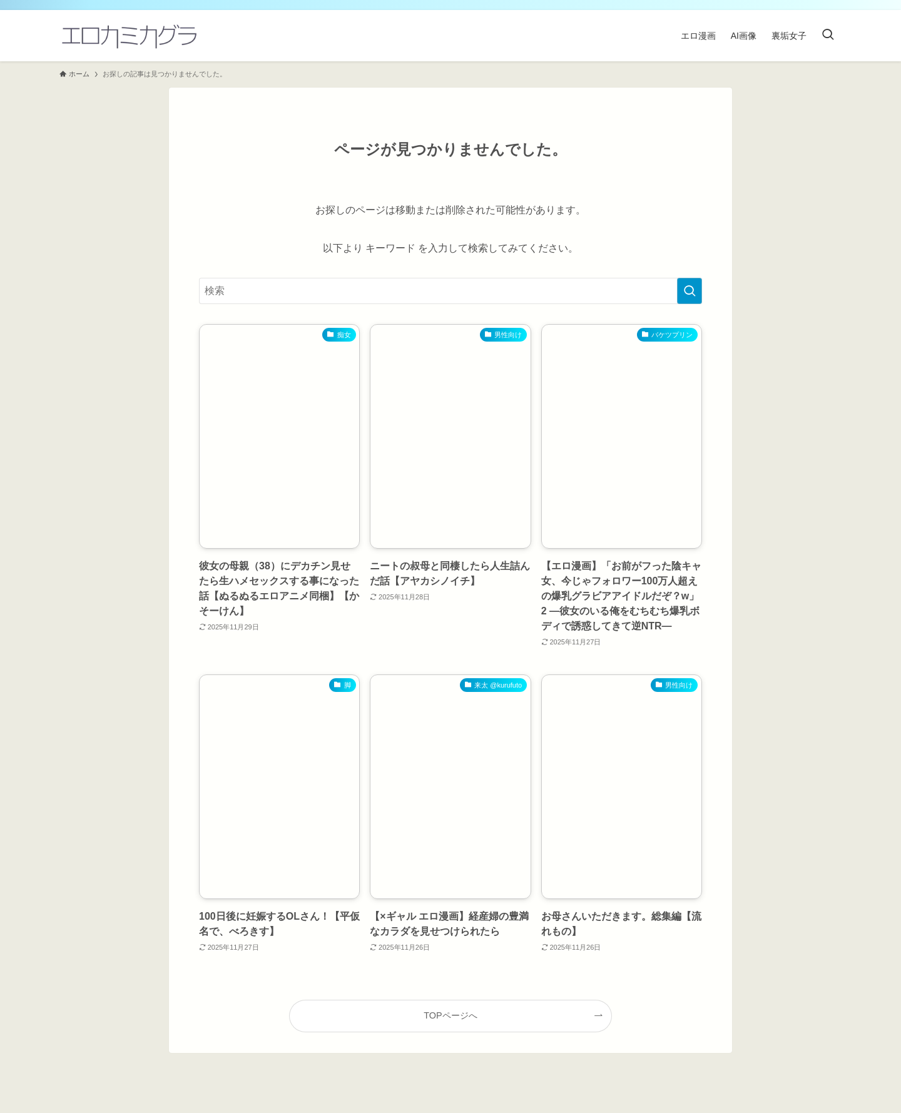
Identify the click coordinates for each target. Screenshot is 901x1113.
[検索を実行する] (689, 291)
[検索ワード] (450, 291)
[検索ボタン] (828, 35)
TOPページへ (450, 1015)
